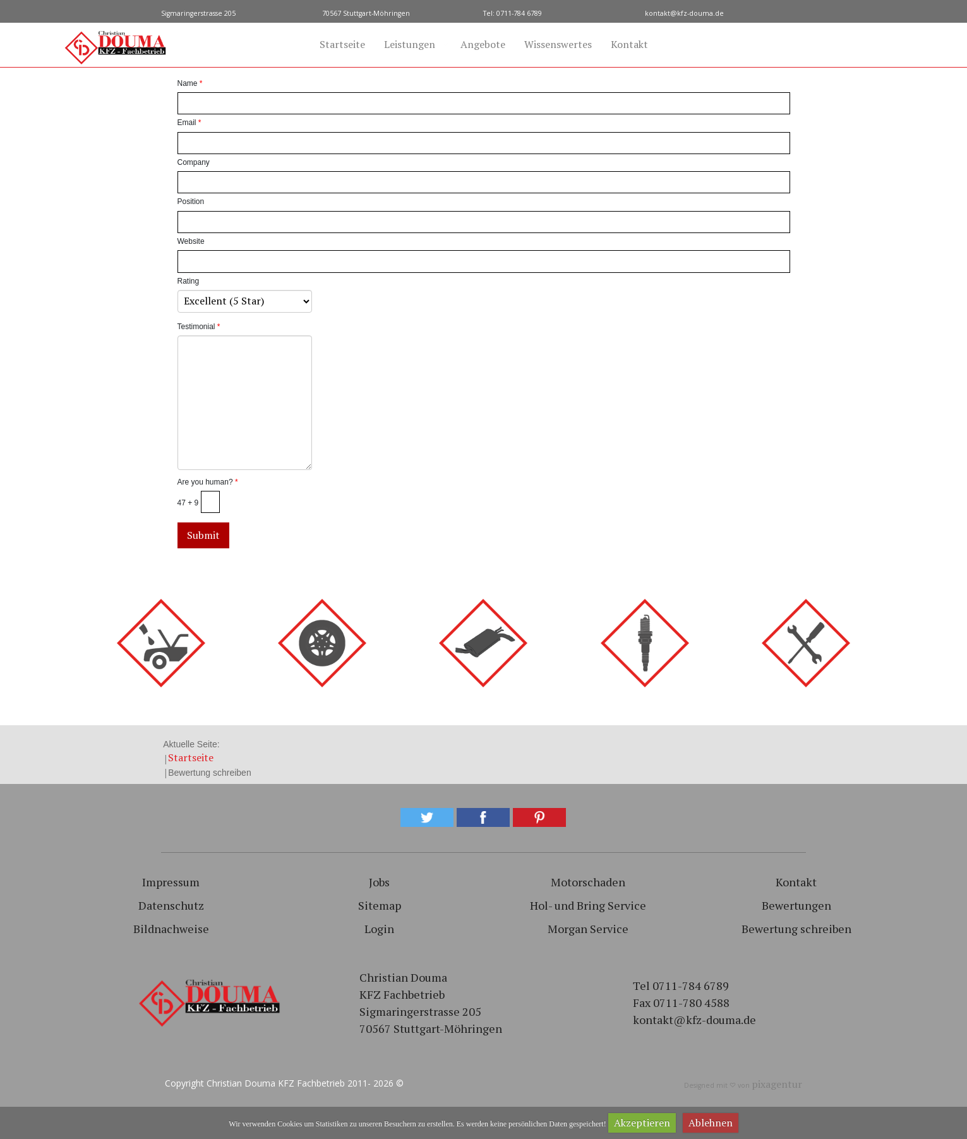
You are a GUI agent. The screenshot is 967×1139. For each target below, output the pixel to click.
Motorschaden (588, 881)
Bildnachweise (171, 928)
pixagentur (777, 1084)
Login (379, 928)
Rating (188, 281)
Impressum (171, 881)
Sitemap (379, 905)
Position (191, 201)
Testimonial (198, 326)
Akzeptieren (642, 1123)
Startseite (342, 44)
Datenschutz (171, 905)
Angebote (482, 44)
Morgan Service (588, 928)
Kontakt (629, 44)
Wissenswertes (558, 44)
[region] (483, 958)
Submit (203, 535)
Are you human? (207, 482)
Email (189, 122)
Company (193, 162)
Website (191, 241)
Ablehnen (710, 1123)
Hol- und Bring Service (588, 905)
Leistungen (409, 44)
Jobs (379, 881)
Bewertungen (796, 905)
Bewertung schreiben (796, 928)
